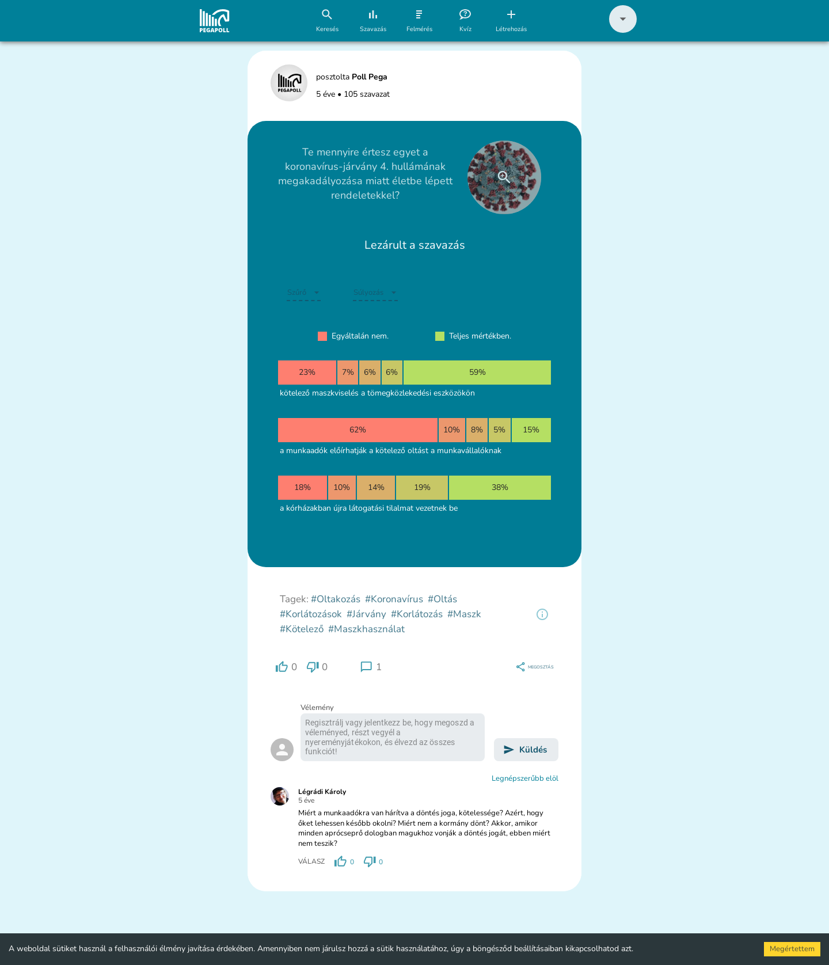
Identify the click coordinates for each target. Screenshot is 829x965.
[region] (542, 614)
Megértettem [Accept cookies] (792, 949)
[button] (623, 30)
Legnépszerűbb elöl (525, 778)
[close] (504, 177)
